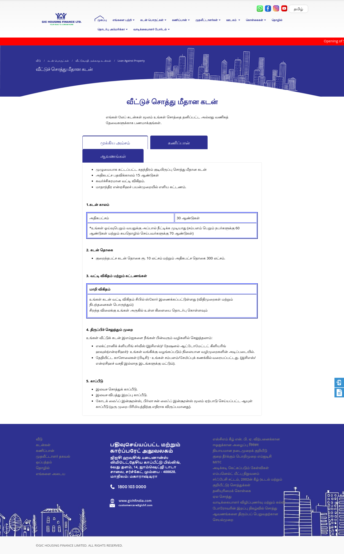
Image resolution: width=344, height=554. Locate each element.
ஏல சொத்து (222, 496)
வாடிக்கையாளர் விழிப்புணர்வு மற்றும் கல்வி (249, 502)
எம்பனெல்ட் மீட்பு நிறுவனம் (236, 473)
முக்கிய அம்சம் (115, 143)
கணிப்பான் (179, 143)
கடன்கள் (43, 444)
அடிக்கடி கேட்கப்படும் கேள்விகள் (241, 467)
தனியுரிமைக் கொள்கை (232, 490)
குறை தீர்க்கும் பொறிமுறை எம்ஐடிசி (242, 456)
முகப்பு (102, 20)
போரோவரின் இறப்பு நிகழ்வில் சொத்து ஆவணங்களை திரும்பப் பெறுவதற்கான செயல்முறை (245, 514)
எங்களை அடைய (50, 473)
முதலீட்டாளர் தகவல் (53, 456)
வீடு (39, 439)
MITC (217, 462)
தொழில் (277, 20)
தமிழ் (298, 8)
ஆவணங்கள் (113, 156)
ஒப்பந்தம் (44, 462)
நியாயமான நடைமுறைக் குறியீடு (240, 450)
